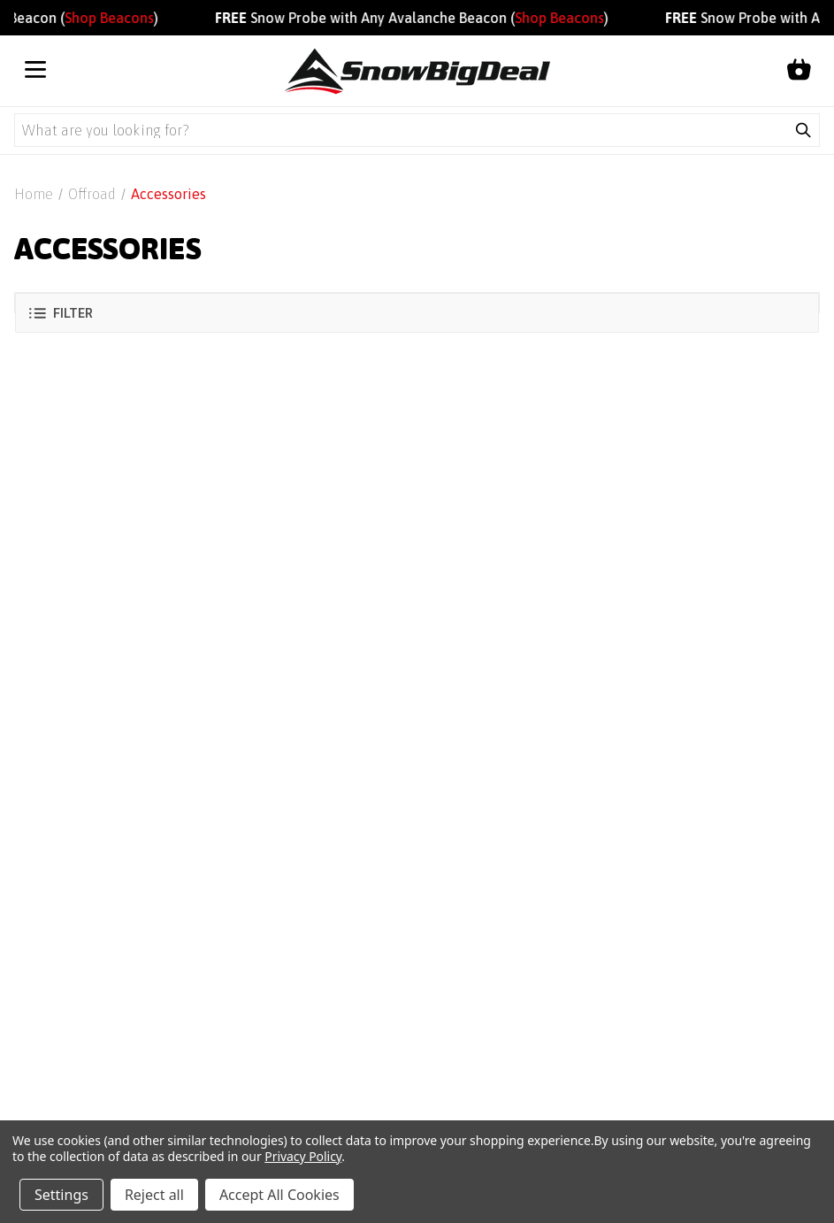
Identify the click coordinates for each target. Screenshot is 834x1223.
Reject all (154, 1194)
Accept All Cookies (279, 1194)
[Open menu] (35, 70)
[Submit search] (803, 130)
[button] (417, 313)
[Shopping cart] (798, 70)
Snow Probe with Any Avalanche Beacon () (419, 18)
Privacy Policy (302, 1156)
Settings (61, 1194)
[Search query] (401, 130)
